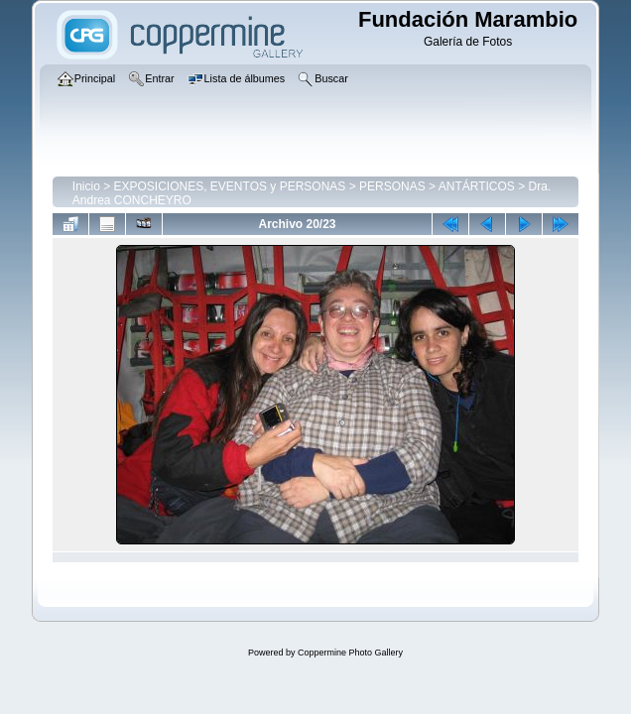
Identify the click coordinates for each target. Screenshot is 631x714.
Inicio (86, 186)
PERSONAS (392, 186)
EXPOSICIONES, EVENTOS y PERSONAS (230, 186)
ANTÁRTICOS (477, 186)
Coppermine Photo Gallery (350, 652)
